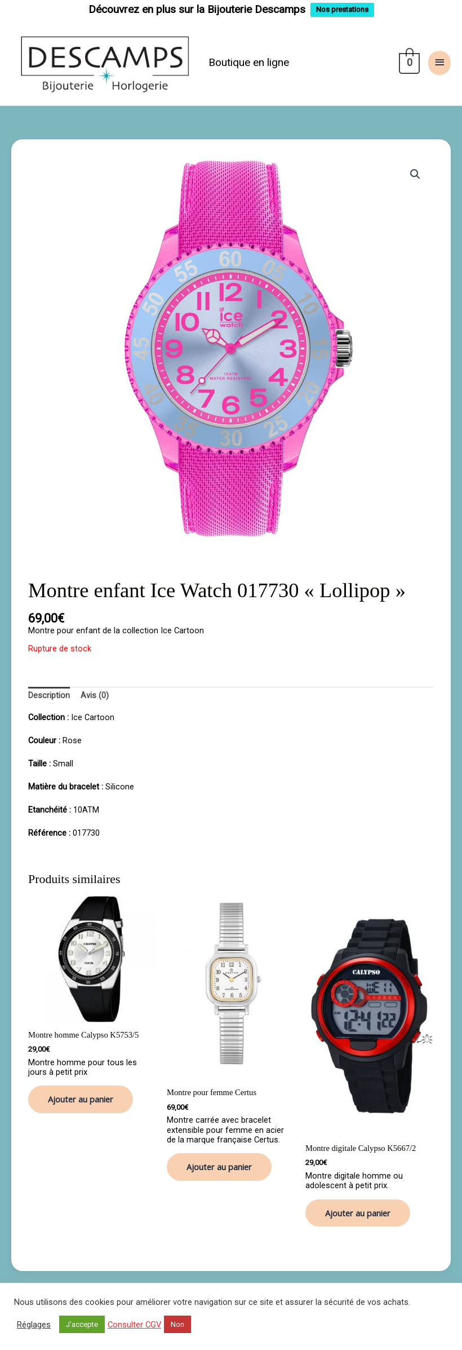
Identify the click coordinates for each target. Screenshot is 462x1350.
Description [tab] (49, 695)
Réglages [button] (34, 1325)
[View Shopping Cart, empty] (408, 62)
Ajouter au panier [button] (80, 1099)
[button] (415, 174)
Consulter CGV (134, 1325)
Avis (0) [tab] (95, 695)
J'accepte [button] (82, 1324)
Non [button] (177, 1324)
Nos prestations (342, 9)
